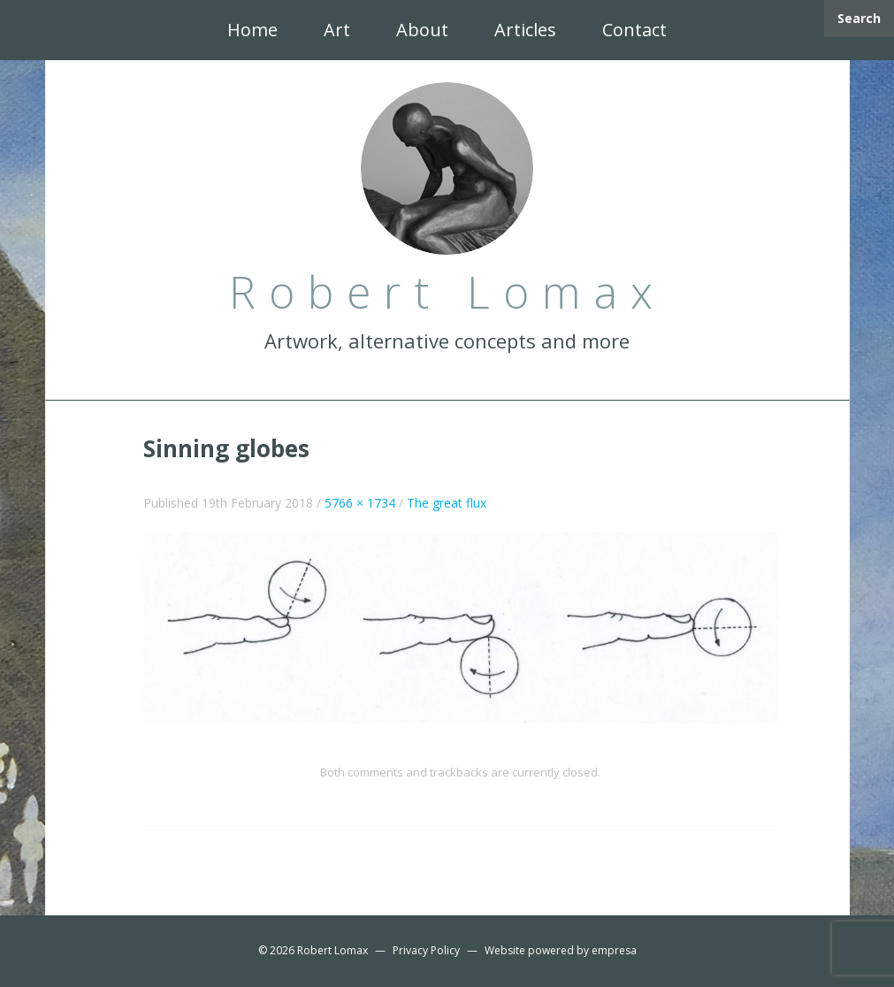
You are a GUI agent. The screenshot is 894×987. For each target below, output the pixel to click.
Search (859, 18)
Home (252, 30)
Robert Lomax (332, 950)
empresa (614, 950)
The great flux (446, 502)
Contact (634, 30)
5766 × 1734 (360, 502)
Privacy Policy (426, 950)
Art (337, 30)
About (422, 30)
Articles (525, 30)
